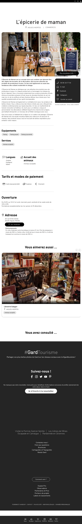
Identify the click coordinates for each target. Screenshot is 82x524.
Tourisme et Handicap (19, 504)
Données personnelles (63, 504)
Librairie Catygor (10, 306)
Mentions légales (48, 504)
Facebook (63, 91)
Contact (29, 504)
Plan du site (38, 504)
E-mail (62, 87)
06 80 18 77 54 (65, 83)
